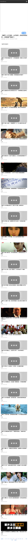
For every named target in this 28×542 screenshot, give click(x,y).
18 (26, 538)
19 (12, 539)
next (15, 539)
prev (2, 538)
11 (22, 538)
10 (20, 538)
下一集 (24, 33)
